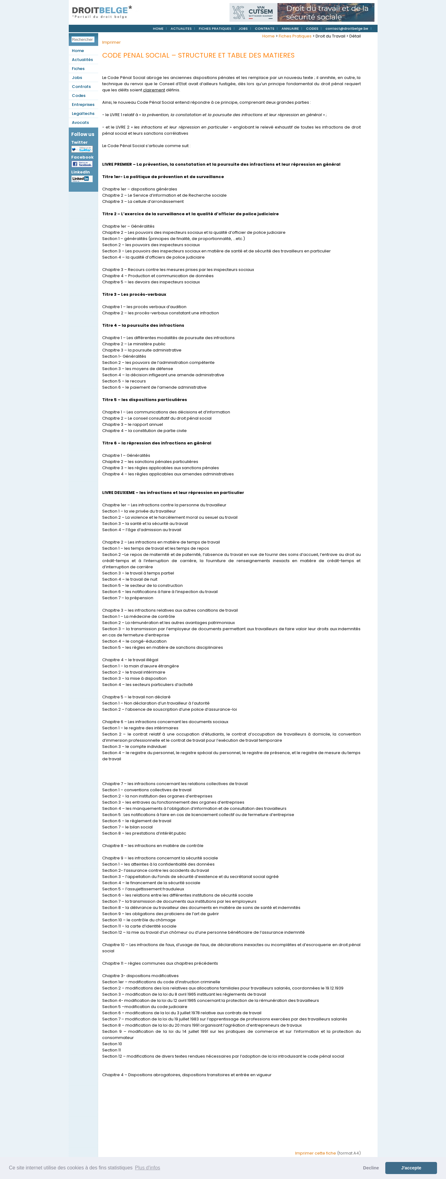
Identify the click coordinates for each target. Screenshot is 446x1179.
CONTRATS (264, 28)
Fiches (78, 69)
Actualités (82, 60)
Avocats (80, 122)
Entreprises (83, 104)
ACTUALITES (181, 28)
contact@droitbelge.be (347, 28)
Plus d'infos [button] (147, 1167)
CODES (312, 28)
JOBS (243, 28)
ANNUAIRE (290, 28)
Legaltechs (83, 113)
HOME (158, 28)
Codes (78, 95)
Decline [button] (371, 1167)
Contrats (81, 87)
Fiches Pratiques (295, 36)
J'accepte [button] (411, 1167)
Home (78, 51)
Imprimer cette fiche (315, 1153)
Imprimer (111, 42)
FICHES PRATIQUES (215, 28)
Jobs (77, 78)
